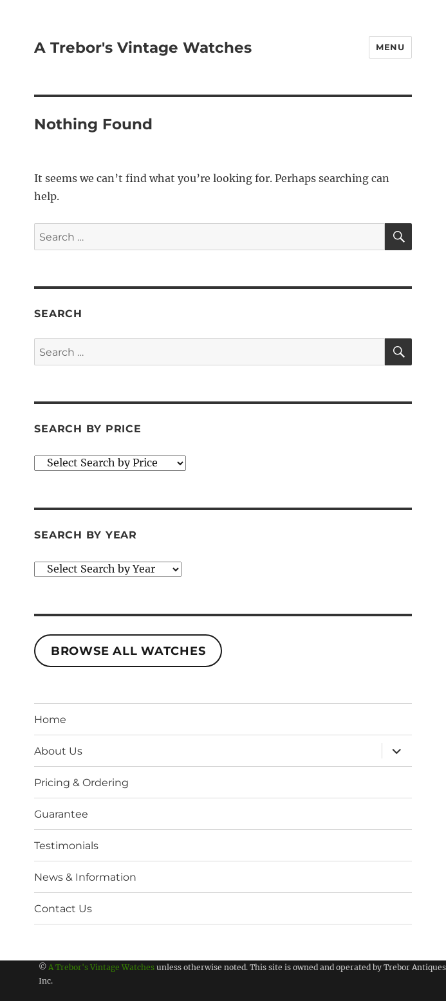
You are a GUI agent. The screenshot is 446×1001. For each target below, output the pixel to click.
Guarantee (61, 814)
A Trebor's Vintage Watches (143, 48)
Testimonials (66, 846)
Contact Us (63, 909)
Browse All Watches (128, 651)
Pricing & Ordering (81, 782)
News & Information (85, 877)
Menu (390, 47)
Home (50, 719)
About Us (58, 751)
